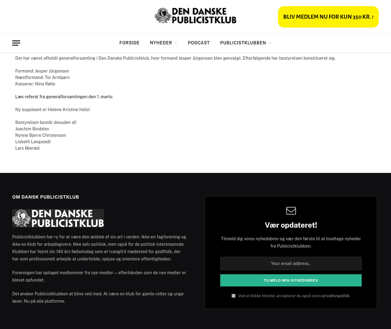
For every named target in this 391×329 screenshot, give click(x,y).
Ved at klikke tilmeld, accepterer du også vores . (291, 295)
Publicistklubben (243, 42)
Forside (129, 42)
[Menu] (16, 43)
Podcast (199, 42)
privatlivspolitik (335, 295)
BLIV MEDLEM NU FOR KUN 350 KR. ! (328, 17)
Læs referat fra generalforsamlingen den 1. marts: (64, 96)
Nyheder (161, 42)
